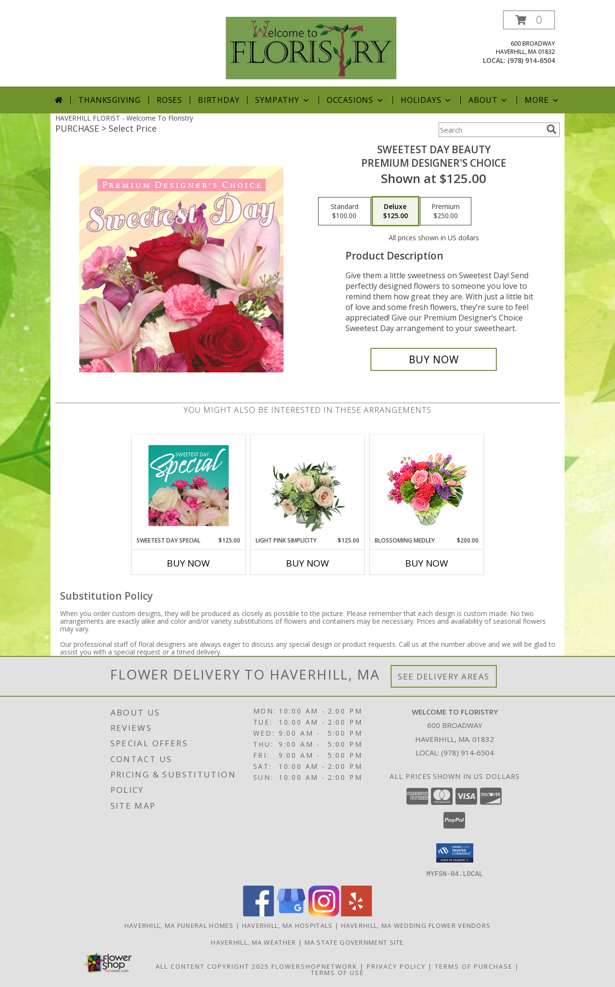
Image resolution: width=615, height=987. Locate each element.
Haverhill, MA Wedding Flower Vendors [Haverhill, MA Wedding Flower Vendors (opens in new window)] (416, 925)
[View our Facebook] (258, 913)
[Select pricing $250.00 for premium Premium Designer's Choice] (445, 211)
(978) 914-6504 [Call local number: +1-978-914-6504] (531, 60)
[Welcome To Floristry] (311, 47)
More (542, 100)
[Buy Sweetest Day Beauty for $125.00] (433, 359)
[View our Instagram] (323, 913)
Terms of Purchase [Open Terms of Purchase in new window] (474, 966)
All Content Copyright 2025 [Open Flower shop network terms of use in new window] (212, 966)
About (488, 100)
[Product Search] (490, 129)
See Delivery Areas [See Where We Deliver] (444, 676)
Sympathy (282, 100)
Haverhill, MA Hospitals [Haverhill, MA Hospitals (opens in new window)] (287, 925)
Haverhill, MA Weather (253, 942)
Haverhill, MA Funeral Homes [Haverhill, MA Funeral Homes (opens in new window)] (179, 925)
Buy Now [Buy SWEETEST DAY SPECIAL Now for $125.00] (188, 563)
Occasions (356, 100)
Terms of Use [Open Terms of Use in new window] (337, 972)
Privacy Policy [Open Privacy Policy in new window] (396, 966)
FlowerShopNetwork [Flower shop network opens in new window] (314, 966)
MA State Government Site (354, 942)
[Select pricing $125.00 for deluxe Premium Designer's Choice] (395, 211)
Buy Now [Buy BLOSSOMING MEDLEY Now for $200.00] (426, 563)
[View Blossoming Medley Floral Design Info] (427, 485)
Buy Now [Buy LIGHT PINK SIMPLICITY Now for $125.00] (307, 563)
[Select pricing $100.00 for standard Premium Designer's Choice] (344, 211)
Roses (169, 100)
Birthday (218, 100)
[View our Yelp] (356, 913)
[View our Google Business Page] (291, 913)
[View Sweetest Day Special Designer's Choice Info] (188, 485)
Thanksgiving (109, 100)
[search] (551, 129)
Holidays (427, 100)
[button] (529, 20)
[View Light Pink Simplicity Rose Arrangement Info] (308, 485)
